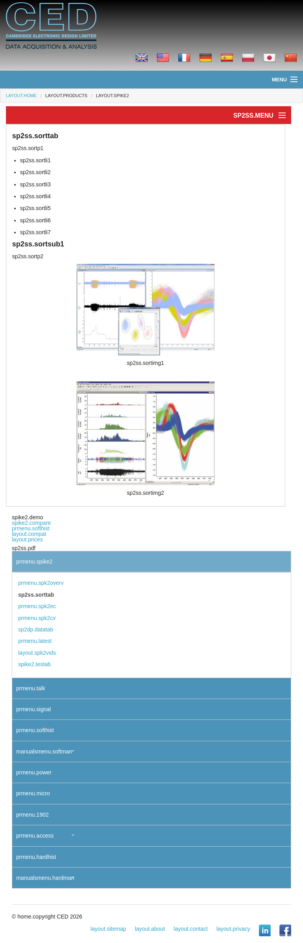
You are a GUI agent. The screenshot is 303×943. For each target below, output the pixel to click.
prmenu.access (35, 835)
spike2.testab (34, 664)
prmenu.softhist (31, 528)
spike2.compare (31, 523)
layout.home (21, 95)
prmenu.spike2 (34, 561)
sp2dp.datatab (35, 629)
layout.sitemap (108, 929)
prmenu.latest (35, 641)
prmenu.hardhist (36, 857)
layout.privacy (233, 929)
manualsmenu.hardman (45, 878)
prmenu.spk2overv (41, 583)
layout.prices (27, 539)
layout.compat (29, 534)
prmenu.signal (33, 709)
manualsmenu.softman (44, 751)
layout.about (150, 929)
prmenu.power (34, 772)
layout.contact (191, 929)
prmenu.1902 (32, 815)
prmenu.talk (30, 688)
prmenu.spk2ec (37, 606)
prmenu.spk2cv (37, 618)
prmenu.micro (33, 793)
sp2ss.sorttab (36, 595)
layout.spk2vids (37, 653)
